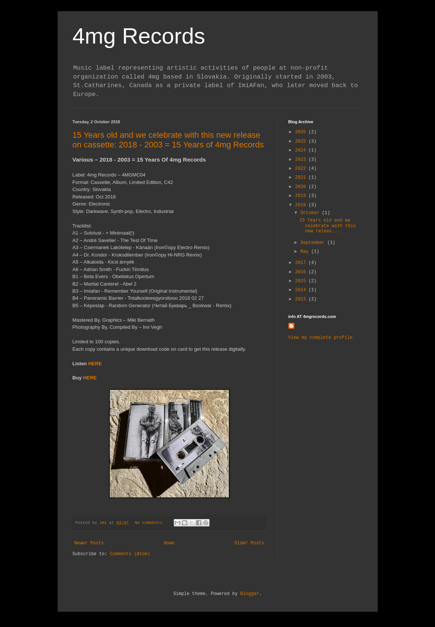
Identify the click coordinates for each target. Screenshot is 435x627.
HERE (95, 363)
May (305, 251)
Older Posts (249, 543)
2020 (301, 187)
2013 (301, 299)
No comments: (150, 523)
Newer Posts (89, 543)
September (313, 242)
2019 (301, 195)
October (311, 213)
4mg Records (139, 35)
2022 (301, 168)
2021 (301, 177)
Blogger (249, 593)
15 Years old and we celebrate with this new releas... (327, 226)
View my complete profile (320, 337)
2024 (301, 150)
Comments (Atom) (130, 554)
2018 (301, 205)
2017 (301, 262)
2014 (301, 290)
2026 (301, 132)
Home (169, 543)
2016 (301, 272)
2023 (301, 159)
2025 (301, 141)
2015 (301, 281)
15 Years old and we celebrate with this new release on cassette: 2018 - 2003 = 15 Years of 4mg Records (168, 139)
